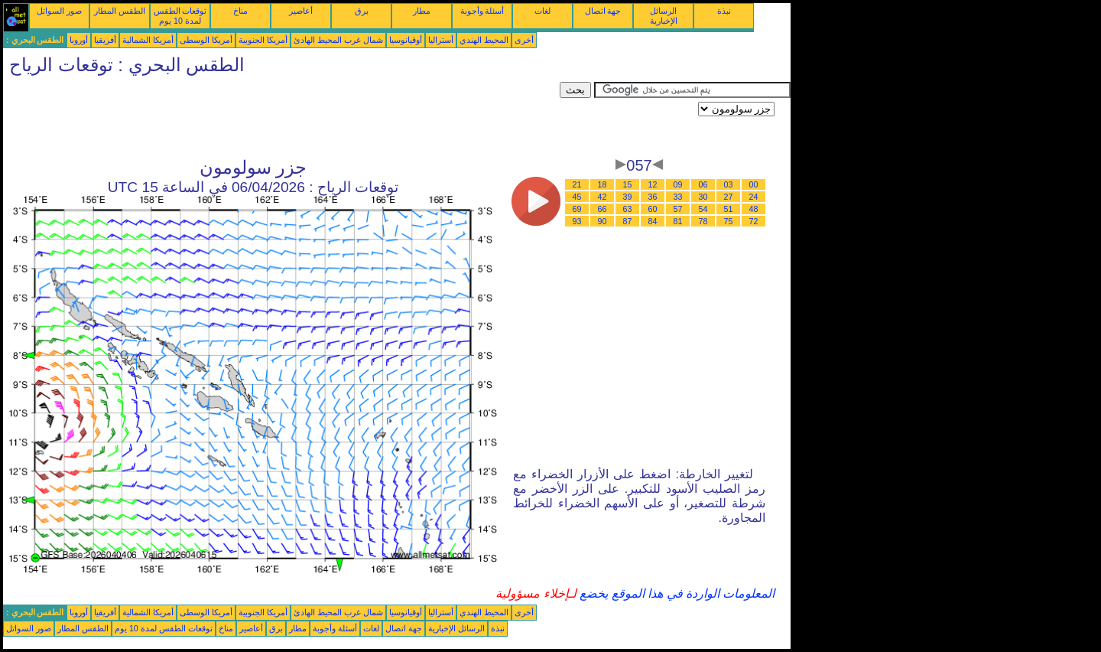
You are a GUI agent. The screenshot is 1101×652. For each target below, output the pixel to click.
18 (602, 184)
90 (602, 221)
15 (627, 184)
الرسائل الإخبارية (663, 15)
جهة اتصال (603, 10)
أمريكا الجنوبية (263, 39)
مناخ (240, 10)
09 (678, 184)
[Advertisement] (281, 116)
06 (703, 184)
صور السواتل (59, 10)
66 (602, 209)
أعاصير (301, 10)
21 (577, 184)
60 (653, 209)
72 (753, 221)
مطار (421, 10)
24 (753, 196)
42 (602, 196)
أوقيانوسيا (405, 39)
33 (678, 196)
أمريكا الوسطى (206, 39)
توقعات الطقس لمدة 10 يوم (180, 15)
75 (728, 221)
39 (627, 196)
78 (703, 221)
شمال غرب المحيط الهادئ (338, 39)
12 (653, 184)
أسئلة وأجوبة (482, 10)
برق (362, 10)
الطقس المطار (119, 10)
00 (753, 184)
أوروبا (79, 39)
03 (728, 184)
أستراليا (440, 39)
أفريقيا (105, 39)
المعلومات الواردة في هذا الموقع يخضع (675, 593)
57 (678, 209)
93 (577, 221)
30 (703, 196)
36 (653, 196)
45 (577, 196)
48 (753, 209)
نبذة (724, 10)
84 (653, 221)
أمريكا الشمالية (148, 39)
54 (703, 209)
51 (728, 209)
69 (577, 209)
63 (627, 209)
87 (627, 221)
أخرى (524, 39)
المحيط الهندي (484, 39)
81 (678, 221)
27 (728, 196)
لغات (542, 10)
